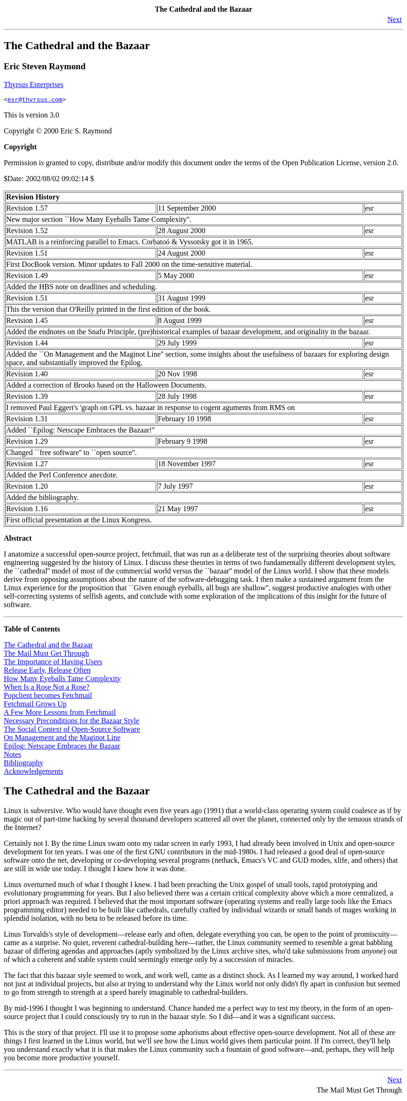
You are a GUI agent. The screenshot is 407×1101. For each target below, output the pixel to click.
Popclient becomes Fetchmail (48, 697)
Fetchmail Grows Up (35, 705)
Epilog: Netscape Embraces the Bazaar (62, 747)
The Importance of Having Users (53, 663)
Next (394, 19)
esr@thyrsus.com (34, 100)
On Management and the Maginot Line (62, 739)
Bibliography (23, 764)
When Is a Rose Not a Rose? (46, 688)
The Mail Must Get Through (46, 655)
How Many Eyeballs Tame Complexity (62, 680)
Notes (12, 756)
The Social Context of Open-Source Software (72, 730)
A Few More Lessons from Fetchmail (60, 714)
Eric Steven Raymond (45, 66)
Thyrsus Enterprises (34, 84)
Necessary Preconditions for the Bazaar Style (71, 722)
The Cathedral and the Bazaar (77, 45)
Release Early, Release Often (47, 671)
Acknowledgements (33, 773)
